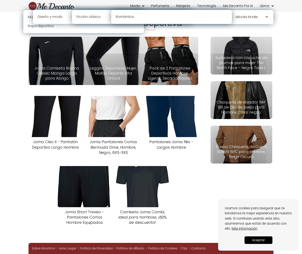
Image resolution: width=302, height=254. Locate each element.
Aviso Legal (67, 248)
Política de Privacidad (96, 248)
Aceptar (258, 240)
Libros (264, 5)
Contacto (198, 248)
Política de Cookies (162, 248)
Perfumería (160, 5)
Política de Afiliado (130, 248)
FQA (184, 248)
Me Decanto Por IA (238, 5)
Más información (244, 228)
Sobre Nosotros (43, 248)
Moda (135, 5)
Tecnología (206, 5)
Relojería (183, 5)
